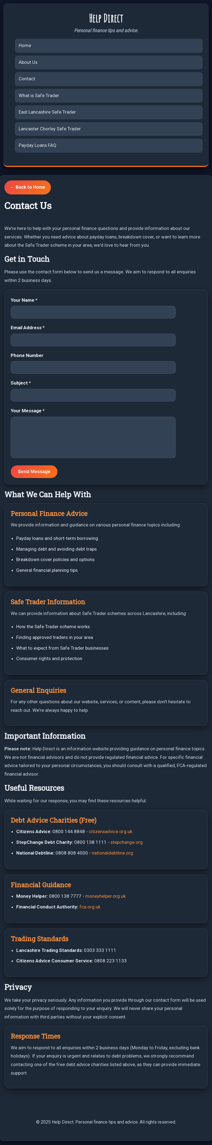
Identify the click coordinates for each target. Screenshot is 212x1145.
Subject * (21, 384)
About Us (28, 62)
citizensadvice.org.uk (111, 833)
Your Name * (24, 301)
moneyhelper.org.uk (105, 897)
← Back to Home (28, 188)
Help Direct (106, 18)
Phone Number (27, 356)
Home (25, 45)
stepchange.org (127, 843)
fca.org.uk (89, 908)
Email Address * (28, 329)
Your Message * (28, 411)
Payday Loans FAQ (38, 146)
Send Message (34, 472)
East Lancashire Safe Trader (48, 113)
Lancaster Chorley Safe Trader (50, 129)
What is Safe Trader (39, 96)
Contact (27, 79)
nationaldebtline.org (112, 854)
